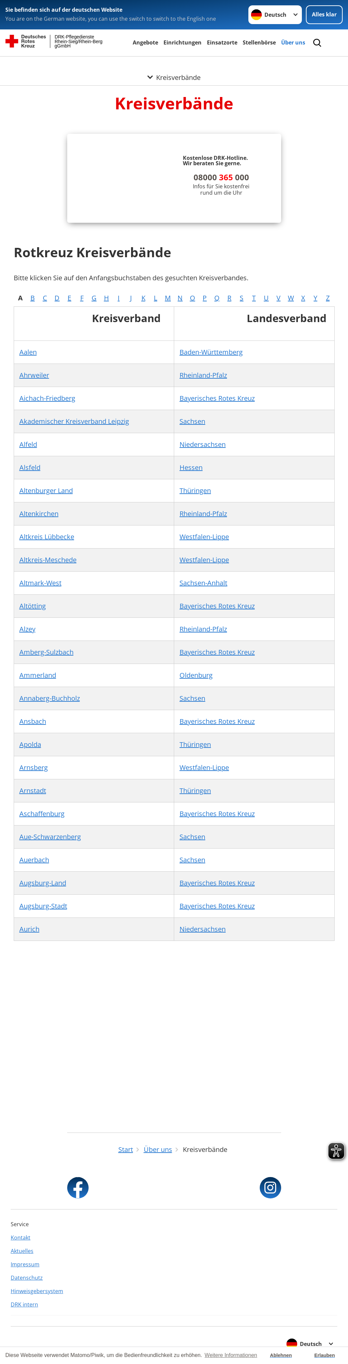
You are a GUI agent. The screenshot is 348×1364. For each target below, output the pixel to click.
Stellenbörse (259, 42)
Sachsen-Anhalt (203, 582)
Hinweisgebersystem (37, 1291)
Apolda (30, 744)
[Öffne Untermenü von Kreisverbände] (174, 65)
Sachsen (192, 421)
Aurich (29, 929)
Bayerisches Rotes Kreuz (217, 398)
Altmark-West (40, 582)
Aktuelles (22, 1251)
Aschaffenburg (42, 813)
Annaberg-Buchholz (49, 698)
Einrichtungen (182, 42)
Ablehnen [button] (281, 1355)
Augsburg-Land (42, 882)
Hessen (191, 467)
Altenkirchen (39, 513)
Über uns (293, 42)
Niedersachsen (203, 444)
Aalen (28, 352)
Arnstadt (32, 790)
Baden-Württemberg (211, 352)
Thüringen (195, 490)
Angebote (145, 42)
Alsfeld (29, 467)
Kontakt (20, 1237)
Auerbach (34, 859)
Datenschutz (27, 1277)
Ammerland (37, 675)
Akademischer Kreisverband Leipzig (74, 421)
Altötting (32, 605)
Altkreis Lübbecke (46, 536)
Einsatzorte (222, 42)
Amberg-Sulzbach (46, 652)
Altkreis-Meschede (48, 559)
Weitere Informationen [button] (231, 1355)
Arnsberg (33, 767)
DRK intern (24, 1304)
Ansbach (32, 721)
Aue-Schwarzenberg (50, 836)
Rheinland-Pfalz (203, 375)
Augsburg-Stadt (43, 905)
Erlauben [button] (324, 1355)
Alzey (27, 629)
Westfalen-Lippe (204, 536)
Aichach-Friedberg (47, 398)
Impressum (25, 1264)
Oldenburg (196, 675)
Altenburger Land (46, 490)
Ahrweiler (34, 375)
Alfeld (28, 444)
